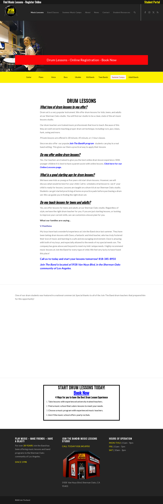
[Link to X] (153, 12)
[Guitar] (28, 77)
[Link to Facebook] (145, 12)
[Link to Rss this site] (158, 12)
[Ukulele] (78, 77)
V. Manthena (46, 226)
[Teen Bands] (103, 77)
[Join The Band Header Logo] (10, 12)
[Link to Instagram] (149, 12)
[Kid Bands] (90, 77)
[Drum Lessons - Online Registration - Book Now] (81, 60)
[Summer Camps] (118, 77)
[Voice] (53, 77)
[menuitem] (151, 2)
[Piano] (41, 77)
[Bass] (65, 77)
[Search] (134, 12)
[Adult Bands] (133, 77)
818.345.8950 (83, 446)
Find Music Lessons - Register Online (22, 2)
